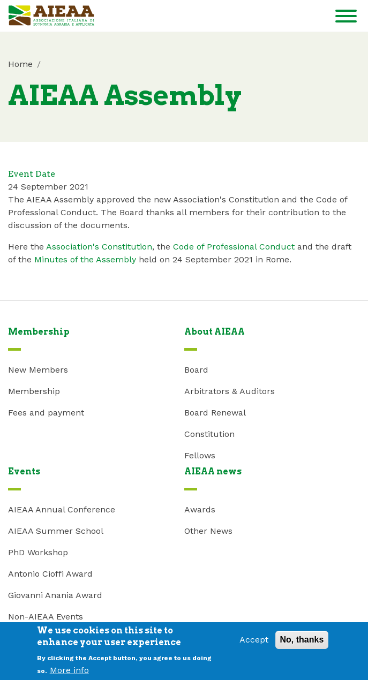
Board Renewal (215, 412)
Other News (208, 531)
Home (20, 64)
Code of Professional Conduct (235, 246)
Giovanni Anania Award (55, 595)
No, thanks (302, 643)
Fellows (199, 455)
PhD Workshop (38, 552)
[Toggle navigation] (346, 18)
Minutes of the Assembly (85, 259)
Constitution (209, 434)
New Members (38, 370)
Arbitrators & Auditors (229, 391)
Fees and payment (46, 412)
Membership (34, 391)
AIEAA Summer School (55, 531)
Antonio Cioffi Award (50, 574)
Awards (199, 509)
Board (196, 370)
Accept (253, 644)
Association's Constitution (99, 246)
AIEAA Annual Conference (61, 509)
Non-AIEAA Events (45, 616)
